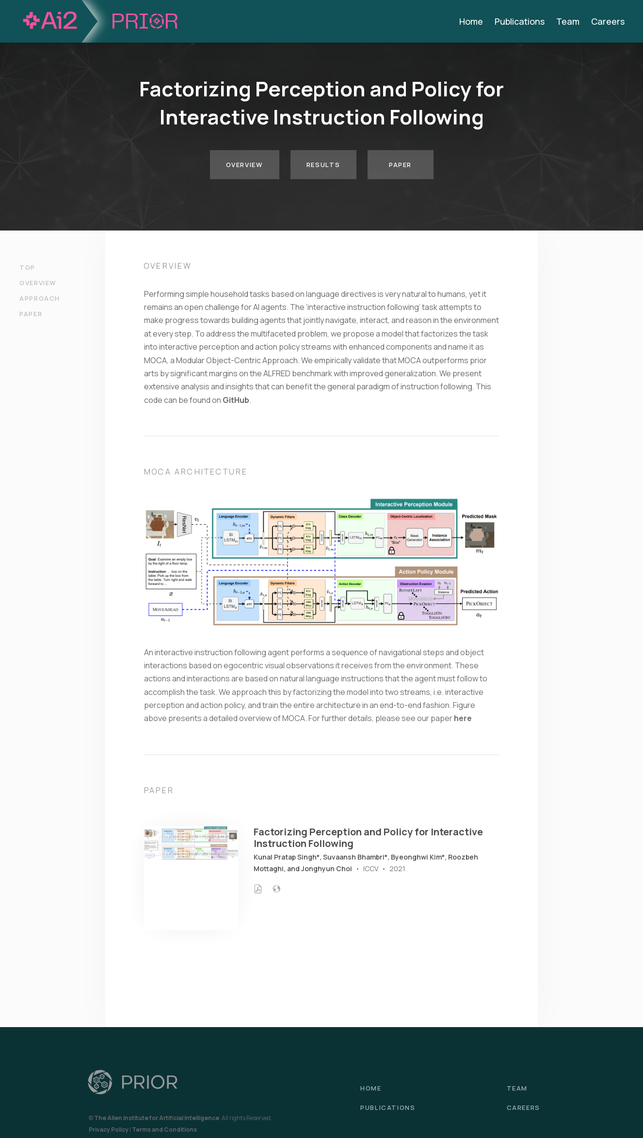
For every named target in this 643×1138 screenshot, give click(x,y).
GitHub (236, 400)
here (463, 718)
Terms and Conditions (164, 1129)
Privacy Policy (109, 1129)
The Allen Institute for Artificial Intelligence (156, 1118)
